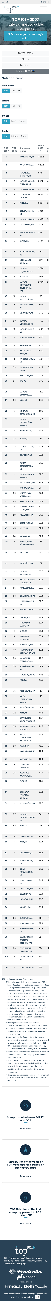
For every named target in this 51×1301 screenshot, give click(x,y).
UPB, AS (23, 381)
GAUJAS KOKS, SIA (27, 609)
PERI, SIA (23, 680)
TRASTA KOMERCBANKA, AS (26, 466)
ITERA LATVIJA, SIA (27, 501)
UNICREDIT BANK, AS (27, 306)
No (19, 90)
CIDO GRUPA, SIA (26, 836)
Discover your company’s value (25, 36)
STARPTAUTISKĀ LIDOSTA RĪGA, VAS (27, 651)
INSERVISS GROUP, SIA (27, 603)
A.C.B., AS (23, 400)
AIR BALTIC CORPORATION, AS (27, 413)
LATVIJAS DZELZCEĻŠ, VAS (26, 298)
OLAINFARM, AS (26, 918)
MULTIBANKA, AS (26, 852)
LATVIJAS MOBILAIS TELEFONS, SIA (27, 183)
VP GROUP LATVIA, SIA (27, 361)
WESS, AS (23, 713)
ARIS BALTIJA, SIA (26, 488)
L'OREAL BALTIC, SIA (26, 862)
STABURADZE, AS (27, 923)
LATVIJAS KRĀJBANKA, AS (26, 393)
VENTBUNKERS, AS (27, 430)
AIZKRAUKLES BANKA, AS (25, 262)
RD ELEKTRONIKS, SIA (27, 930)
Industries (25, 65)
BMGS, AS (24, 825)
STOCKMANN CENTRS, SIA (25, 624)
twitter (45, 2)
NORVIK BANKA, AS (27, 337)
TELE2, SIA (24, 203)
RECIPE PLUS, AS (26, 523)
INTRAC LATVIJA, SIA (26, 882)
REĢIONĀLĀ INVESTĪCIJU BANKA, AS (24, 795)
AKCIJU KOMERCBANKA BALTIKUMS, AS (26, 738)
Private (14, 136)
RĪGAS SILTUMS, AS (27, 596)
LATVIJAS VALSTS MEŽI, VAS (27, 196)
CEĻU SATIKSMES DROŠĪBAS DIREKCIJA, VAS (26, 940)
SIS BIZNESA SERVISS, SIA (25, 638)
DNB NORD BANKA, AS (27, 234)
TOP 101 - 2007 (25, 53)
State (23, 136)
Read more (25, 1128)
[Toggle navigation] (43, 9)
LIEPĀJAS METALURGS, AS (26, 322)
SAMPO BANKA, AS (27, 751)
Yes (13, 90)
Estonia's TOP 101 (25, 71)
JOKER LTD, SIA (26, 759)
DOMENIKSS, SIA (26, 644)
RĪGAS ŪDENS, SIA (27, 707)
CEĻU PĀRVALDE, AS (26, 958)
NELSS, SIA (24, 552)
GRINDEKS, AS (25, 345)
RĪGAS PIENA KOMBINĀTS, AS (26, 660)
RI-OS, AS (23, 631)
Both (6, 90)
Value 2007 (41, 148)
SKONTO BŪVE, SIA (27, 803)
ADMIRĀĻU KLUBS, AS (27, 668)
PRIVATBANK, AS (26, 899)
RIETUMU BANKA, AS (27, 213)
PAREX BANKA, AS (27, 165)
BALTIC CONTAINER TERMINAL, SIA (27, 581)
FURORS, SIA (25, 617)
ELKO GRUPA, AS (26, 313)
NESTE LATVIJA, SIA (27, 482)
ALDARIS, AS (25, 438)
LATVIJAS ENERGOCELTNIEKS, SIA (27, 817)
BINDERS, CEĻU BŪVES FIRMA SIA (27, 543)
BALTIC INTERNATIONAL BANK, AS (26, 699)
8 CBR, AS (23, 842)
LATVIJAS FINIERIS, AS (27, 331)
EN (7, 2)
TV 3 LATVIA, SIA (26, 888)
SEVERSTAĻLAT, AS (27, 675)
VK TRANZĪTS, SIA (27, 588)
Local (13, 121)
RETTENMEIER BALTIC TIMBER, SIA (27, 720)
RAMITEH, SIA (25, 907)
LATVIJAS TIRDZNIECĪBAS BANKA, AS (26, 422)
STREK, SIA (24, 528)
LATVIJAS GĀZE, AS (27, 219)
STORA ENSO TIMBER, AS (25, 766)
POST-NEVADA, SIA (27, 691)
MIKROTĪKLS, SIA (26, 563)
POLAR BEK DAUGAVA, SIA (26, 774)
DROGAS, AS (25, 536)
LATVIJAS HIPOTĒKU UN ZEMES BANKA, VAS (26, 286)
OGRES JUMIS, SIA (27, 967)
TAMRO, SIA (24, 746)
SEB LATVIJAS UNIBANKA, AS (25, 174)
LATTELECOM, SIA (27, 224)
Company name (25, 149)
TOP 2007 (6, 149)
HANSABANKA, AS (27, 157)
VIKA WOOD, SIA (26, 515)
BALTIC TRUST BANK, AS (25, 352)
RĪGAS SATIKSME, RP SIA (27, 369)
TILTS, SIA (23, 781)
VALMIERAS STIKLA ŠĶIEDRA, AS (27, 728)
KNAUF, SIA (24, 241)
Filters (25, 59)
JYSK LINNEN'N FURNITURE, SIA (26, 950)
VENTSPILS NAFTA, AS (27, 253)
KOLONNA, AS (25, 894)
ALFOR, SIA (24, 276)
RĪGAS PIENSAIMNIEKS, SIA (26, 872)
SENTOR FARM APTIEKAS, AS (25, 495)
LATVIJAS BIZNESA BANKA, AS (27, 476)
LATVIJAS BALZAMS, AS (25, 573)
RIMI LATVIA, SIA (26, 375)
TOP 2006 (14, 149)
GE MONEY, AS (26, 455)
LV (3, 2)
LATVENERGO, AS (27, 189)
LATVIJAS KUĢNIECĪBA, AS (26, 270)
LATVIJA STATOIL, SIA (27, 448)
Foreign (22, 121)
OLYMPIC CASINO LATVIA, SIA (27, 508)
